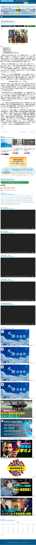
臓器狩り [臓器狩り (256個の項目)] (12, 204)
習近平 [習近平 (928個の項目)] (9, 204)
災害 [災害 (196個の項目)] (1, 204)
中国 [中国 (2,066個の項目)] (23, 198)
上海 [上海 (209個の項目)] (8, 198)
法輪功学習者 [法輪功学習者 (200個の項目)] (30, 202)
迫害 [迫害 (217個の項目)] (17, 204)
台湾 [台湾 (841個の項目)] (31, 200)
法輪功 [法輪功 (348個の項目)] (26, 202)
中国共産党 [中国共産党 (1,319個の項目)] (30, 198)
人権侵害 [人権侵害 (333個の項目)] (15, 200)
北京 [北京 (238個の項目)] (22, 200)
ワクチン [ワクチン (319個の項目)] (5, 198)
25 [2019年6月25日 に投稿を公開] (8, 532)
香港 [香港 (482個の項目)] (19, 204)
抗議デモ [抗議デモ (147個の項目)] (8, 202)
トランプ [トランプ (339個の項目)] (19, 196)
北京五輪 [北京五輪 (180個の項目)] (25, 200)
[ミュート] (32, 228)
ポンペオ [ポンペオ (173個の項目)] (31, 196)
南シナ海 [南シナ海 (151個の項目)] (28, 200)
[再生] (1, 228)
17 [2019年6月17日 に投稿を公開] (3, 530)
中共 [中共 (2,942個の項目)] (10, 198)
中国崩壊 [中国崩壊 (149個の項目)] (2, 200)
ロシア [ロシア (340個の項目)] (2, 198)
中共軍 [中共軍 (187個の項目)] (21, 198)
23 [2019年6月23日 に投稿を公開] (32, 530)
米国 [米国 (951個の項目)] (6, 204)
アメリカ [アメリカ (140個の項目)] (2, 196)
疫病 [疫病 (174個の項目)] (3, 204)
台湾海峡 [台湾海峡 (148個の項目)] (2, 202)
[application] (18, 219)
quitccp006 (20, 145)
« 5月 (1, 534)
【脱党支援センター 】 (6, 23)
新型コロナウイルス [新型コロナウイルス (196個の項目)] (13, 202)
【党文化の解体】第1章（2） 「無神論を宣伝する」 (27, 132)
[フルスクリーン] (34, 228)
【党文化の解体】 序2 (5, 131)
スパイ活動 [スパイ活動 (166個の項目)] (15, 196)
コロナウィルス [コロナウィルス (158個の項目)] (11, 196)
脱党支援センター (6, 154)
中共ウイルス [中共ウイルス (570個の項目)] (14, 198)
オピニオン (2, 128)
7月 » (4, 534)
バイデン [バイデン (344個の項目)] (23, 196)
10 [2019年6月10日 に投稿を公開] (3, 528)
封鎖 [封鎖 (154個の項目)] (5, 202)
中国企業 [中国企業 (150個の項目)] (26, 198)
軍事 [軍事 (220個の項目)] (14, 204)
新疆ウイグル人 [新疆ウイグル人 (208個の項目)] (19, 202)
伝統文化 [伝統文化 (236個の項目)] (19, 200)
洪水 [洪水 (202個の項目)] (33, 202)
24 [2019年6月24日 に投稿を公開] (3, 532)
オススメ (2, 154)
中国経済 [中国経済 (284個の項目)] (9, 200)
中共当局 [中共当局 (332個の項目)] (18, 198)
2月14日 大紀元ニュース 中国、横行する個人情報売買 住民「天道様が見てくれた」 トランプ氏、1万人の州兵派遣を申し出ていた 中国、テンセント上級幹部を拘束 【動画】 (18, 438)
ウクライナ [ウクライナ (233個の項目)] (6, 196)
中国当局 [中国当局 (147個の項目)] (5, 200)
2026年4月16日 (14, 145)
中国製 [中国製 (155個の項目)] (12, 200)
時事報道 (17, 153)
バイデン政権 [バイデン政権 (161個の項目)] (27, 196)
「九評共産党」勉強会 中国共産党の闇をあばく (21, 0)
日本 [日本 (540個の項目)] (23, 202)
